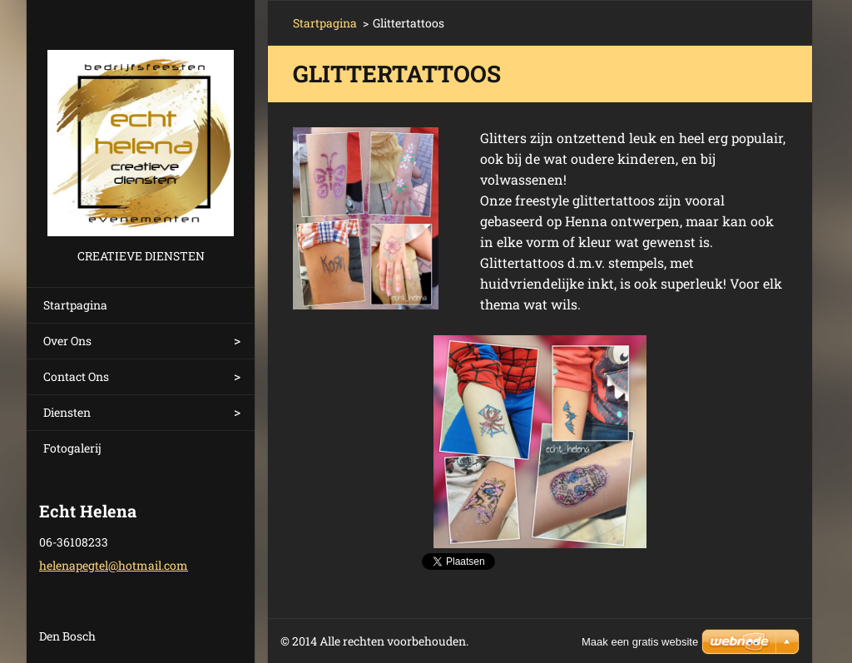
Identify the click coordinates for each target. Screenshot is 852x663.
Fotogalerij (72, 448)
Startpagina (75, 305)
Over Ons (67, 341)
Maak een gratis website (640, 642)
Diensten (67, 412)
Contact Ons (76, 376)
